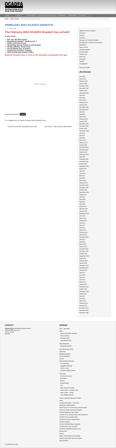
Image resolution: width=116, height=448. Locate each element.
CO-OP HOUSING (64, 356)
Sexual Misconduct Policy (38, 120)
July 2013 (82, 296)
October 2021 (83, 164)
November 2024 (83, 109)
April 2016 (82, 242)
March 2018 (82, 218)
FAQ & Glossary (64, 336)
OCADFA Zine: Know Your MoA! (68, 426)
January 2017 (83, 234)
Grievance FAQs (65, 338)
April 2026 (82, 76)
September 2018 (84, 213)
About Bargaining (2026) (66, 349)
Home (7, 15)
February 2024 (83, 119)
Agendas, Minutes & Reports (87, 30)
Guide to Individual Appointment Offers (70, 398)
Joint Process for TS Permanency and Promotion (73, 407)
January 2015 (83, 263)
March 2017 (82, 230)
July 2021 (82, 171)
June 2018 (82, 216)
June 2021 (82, 173)
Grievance (82, 38)
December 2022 (83, 147)
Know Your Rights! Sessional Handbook (70, 410)
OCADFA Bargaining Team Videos (69, 412)
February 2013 (83, 303)
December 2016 (83, 237)
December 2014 (83, 265)
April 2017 (82, 227)
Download (23, 114)
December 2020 (83, 185)
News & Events (14, 19)
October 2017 (83, 220)
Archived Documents (66, 376)
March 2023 (82, 140)
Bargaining (62, 15)
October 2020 (83, 190)
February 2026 (83, 81)
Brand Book (63, 378)
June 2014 (82, 275)
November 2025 (83, 88)
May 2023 (82, 135)
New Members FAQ (65, 340)
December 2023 (83, 123)
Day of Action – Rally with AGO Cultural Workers (59, 126)
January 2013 (83, 305)
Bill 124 (17, 120)
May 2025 (82, 95)
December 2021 (83, 159)
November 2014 (83, 268)
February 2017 (83, 232)
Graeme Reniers (9, 328)
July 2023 (82, 133)
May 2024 (82, 112)
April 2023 (82, 138)
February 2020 (83, 209)
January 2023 (83, 145)
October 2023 (83, 128)
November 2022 (83, 149)
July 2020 (82, 197)
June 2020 (82, 199)
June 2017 (82, 223)
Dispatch (22, 120)
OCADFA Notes (83, 52)
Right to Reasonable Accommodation (69, 436)
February (28, 120)
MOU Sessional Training (67, 388)
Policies (61, 433)
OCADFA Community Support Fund (69, 419)
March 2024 (82, 116)
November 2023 (83, 126)
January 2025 (83, 105)
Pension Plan (63, 431)
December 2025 (83, 86)
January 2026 (83, 83)
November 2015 (83, 251)
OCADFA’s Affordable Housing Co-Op (70, 429)
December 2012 (83, 308)
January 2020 (83, 211)
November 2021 (83, 161)
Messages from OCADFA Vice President (90, 42)
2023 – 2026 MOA (64, 328)
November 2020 (83, 187)
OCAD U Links (64, 368)
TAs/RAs (81, 61)
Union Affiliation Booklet (67, 395)
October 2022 (83, 152)
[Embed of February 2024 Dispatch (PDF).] (40, 84)
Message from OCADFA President (89, 40)
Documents (32, 15)
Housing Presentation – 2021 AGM (69, 403)
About (19, 15)
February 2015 (83, 260)
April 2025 (82, 97)
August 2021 (83, 168)
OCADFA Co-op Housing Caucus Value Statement (73, 414)
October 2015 (83, 253)
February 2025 (83, 102)
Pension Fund (83, 54)
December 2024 (83, 107)
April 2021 (82, 178)
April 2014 (82, 279)
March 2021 (82, 180)
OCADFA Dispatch (84, 49)
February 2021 (83, 183)
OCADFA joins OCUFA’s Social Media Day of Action (21, 126)
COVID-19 (82, 33)
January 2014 (83, 284)
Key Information (64, 363)
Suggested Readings (66, 366)
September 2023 (84, 131)
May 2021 (82, 175)
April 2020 (82, 204)
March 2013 (82, 301)
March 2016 (82, 244)
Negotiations (82, 45)
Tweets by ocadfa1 (84, 67)
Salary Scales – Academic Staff (69, 390)
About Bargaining (64, 343)
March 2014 (82, 282)
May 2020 (82, 201)
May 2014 (82, 277)
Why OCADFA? (63, 440)
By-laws (62, 380)
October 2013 (83, 289)
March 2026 (82, 79)
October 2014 (83, 270)
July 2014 (82, 272)
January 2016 (83, 246)
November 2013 (83, 286)
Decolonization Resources (48, 15)
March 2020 (82, 206)
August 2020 (83, 194)
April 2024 (82, 114)
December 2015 (83, 249)
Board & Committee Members (68, 333)
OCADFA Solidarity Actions (67, 370)
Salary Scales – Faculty (67, 392)
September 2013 (84, 291)
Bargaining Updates (65, 346)
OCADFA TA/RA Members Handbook (69, 424)
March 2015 (82, 258)
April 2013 (82, 298)
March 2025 (82, 100)
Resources (74, 15)
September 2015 (84, 256)
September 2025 (84, 93)
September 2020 (84, 192)
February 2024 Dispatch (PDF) (12, 114)
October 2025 (83, 90)
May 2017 (82, 225)
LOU (61, 385)
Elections (82, 35)
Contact (83, 15)
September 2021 (84, 166)
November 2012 (83, 310)
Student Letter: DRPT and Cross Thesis (70, 438)
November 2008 (83, 312)
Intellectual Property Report (67, 405)
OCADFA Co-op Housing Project (68, 417)
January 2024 (83, 121)
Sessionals (82, 59)
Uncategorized (83, 64)
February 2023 (83, 142)
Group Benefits (64, 383)
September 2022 (84, 154)
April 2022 (82, 157)
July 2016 (82, 239)
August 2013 (83, 294)
